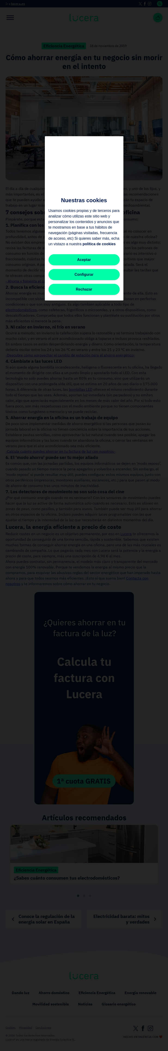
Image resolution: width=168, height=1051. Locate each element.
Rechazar (84, 289)
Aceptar (84, 260)
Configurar (84, 274)
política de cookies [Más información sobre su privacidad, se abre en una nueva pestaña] (99, 244)
